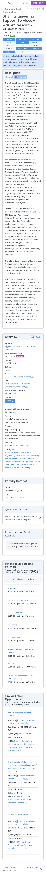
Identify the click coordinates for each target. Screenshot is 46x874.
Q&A (22, 42)
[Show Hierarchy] (12, 349)
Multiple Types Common (16, 419)
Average (9, 426)
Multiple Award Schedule (18, 814)
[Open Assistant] (41, 869)
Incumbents (22, 49)
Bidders (35, 49)
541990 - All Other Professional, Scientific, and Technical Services (20, 799)
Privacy (13, 870)
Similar (9, 52)
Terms (6, 870)
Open (10, 401)
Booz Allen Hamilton (16, 612)
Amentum (12, 588)
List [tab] (32, 337)
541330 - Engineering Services (18, 377)
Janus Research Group (18, 600)
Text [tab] (38, 337)
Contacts (35, 39)
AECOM (11, 663)
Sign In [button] (26, 3)
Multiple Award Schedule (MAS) (19, 445)
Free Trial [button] (38, 3)
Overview (22, 39)
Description (9, 39)
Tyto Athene (13, 625)
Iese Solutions (14, 637)
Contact (13, 867)
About (5, 867)
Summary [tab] (20, 77)
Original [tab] (9, 77)
